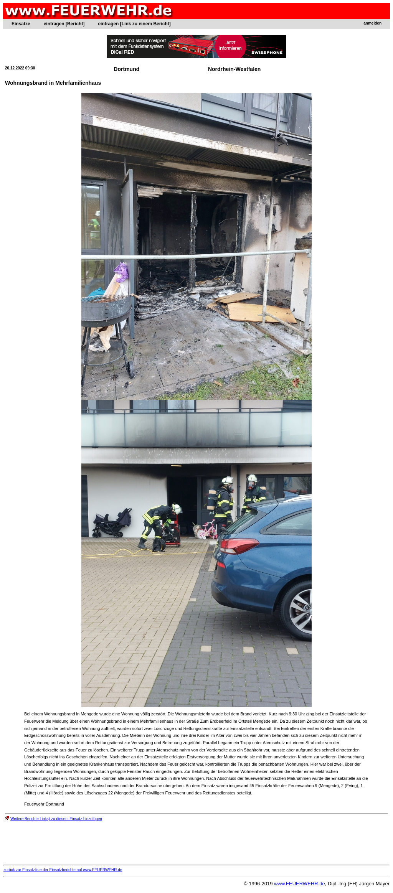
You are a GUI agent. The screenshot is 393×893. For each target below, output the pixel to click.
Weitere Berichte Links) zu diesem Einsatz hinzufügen (53, 819)
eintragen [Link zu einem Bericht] (134, 23)
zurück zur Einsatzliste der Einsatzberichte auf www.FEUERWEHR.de (62, 870)
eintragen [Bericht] (64, 23)
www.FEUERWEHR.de (299, 883)
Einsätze (21, 23)
